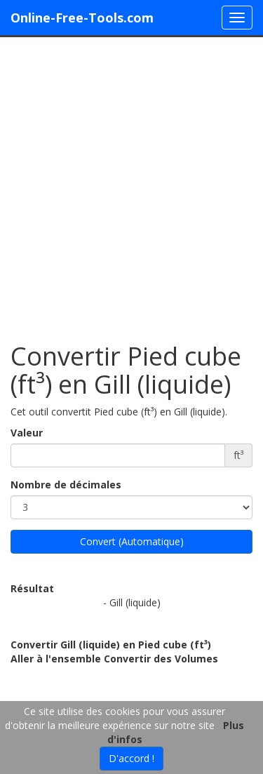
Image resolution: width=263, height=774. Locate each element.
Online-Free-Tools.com (82, 17)
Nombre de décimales (66, 484)
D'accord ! (131, 758)
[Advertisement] (131, 182)
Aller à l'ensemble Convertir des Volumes (114, 658)
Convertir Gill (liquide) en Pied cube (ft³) (111, 644)
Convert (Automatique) (132, 541)
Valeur (27, 432)
